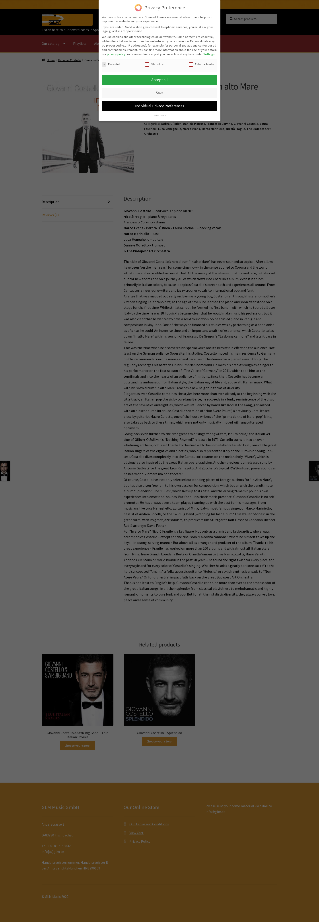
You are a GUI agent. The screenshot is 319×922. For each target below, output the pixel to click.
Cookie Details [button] (159, 112)
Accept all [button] (159, 76)
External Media (201, 61)
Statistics (154, 61)
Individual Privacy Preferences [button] (159, 102)
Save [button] (159, 89)
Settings (209, 51)
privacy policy (116, 51)
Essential (111, 61)
